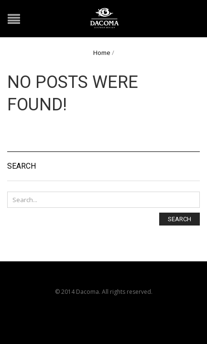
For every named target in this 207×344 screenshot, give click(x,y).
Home (101, 52)
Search (179, 219)
